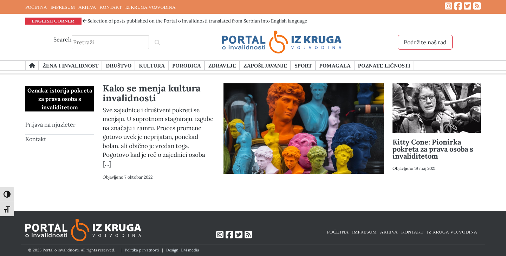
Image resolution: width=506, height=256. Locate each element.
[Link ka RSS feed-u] (477, 6)
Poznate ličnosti (384, 65)
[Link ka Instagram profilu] (448, 6)
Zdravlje (222, 65)
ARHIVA (87, 7)
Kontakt (35, 138)
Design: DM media (182, 250)
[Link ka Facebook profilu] (458, 6)
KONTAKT (110, 7)
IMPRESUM (62, 7)
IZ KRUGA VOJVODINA (150, 7)
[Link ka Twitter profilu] (467, 6)
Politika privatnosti (142, 250)
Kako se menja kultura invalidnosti (152, 93)
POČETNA (36, 7)
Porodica (186, 65)
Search (62, 39)
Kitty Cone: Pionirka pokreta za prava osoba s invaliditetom (433, 148)
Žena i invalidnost (70, 65)
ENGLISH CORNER (53, 21)
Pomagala (335, 65)
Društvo (118, 65)
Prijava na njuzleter (50, 124)
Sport (303, 65)
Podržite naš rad (425, 42)
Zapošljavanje (265, 65)
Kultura (152, 65)
